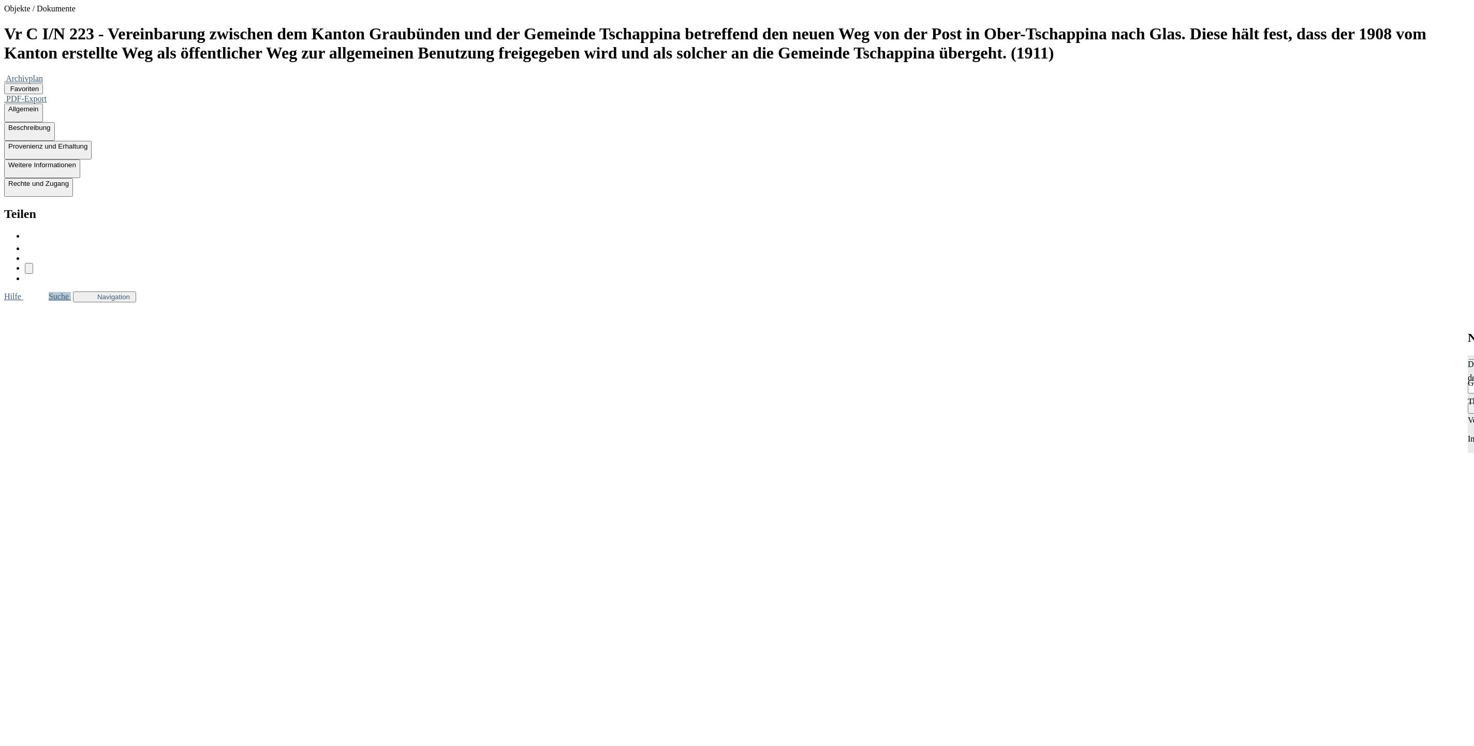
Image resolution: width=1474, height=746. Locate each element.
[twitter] (30, 248)
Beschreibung (29, 131)
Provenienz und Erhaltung (47, 150)
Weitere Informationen (42, 169)
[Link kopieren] (29, 268)
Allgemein (23, 113)
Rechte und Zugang (38, 187)
